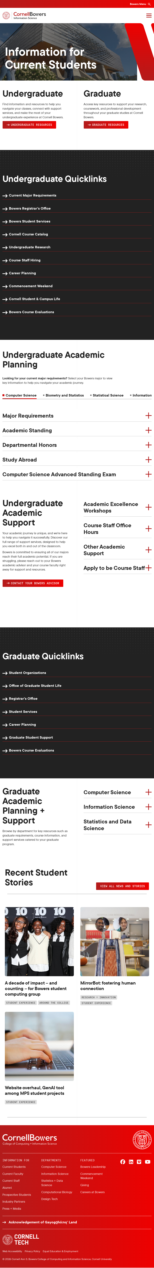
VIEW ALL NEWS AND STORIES (122, 886)
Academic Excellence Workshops (111, 507)
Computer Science (107, 792)
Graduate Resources (108, 125)
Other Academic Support (104, 550)
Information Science (109, 807)
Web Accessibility (12, 1251)
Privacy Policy (32, 1251)
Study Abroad (19, 459)
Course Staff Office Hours (107, 528)
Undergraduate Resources (31, 125)
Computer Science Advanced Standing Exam (59, 474)
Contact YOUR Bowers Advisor (35, 583)
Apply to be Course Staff (114, 567)
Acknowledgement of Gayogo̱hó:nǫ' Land (43, 1222)
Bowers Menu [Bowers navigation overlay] (138, 4)
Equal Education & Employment (60, 1251)
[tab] (63, 395)
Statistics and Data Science (108, 825)
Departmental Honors (29, 445)
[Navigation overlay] (149, 15)
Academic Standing (27, 430)
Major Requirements (28, 415)
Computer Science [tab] (21, 395)
